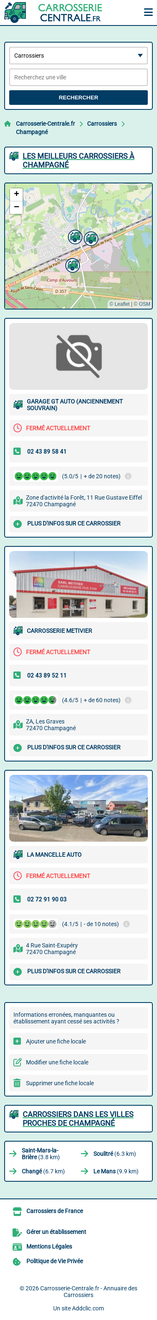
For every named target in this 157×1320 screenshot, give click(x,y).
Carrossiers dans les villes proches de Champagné (78, 1118)
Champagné (32, 132)
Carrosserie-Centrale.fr (45, 123)
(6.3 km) (114, 1153)
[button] (71, 264)
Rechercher (78, 97)
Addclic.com (88, 1308)
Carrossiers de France (54, 1211)
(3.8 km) (41, 1153)
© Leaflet (119, 304)
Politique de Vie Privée (54, 1261)
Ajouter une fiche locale (56, 1041)
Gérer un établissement (56, 1232)
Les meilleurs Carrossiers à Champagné (78, 160)
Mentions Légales (49, 1246)
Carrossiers (102, 123)
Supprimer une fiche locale (60, 1083)
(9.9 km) (116, 1171)
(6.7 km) (43, 1171)
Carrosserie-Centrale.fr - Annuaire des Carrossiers (88, 1291)
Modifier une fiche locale (57, 1062)
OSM (144, 304)
